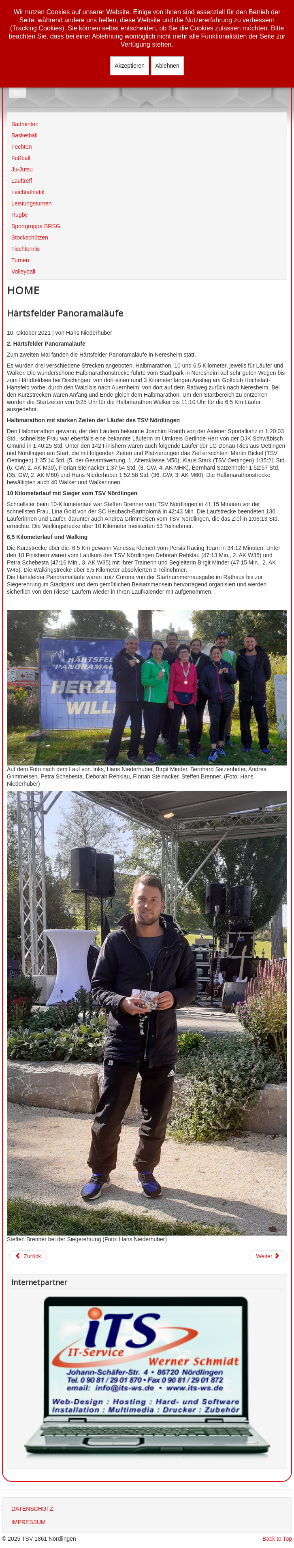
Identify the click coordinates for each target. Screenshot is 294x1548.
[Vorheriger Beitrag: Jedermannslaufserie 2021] (28, 1256)
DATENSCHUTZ (32, 1508)
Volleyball (23, 271)
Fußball (20, 158)
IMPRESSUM (28, 1522)
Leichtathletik (28, 192)
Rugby (19, 215)
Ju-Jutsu (22, 169)
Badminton (24, 124)
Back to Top (277, 1538)
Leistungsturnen (31, 203)
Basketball (24, 135)
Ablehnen (167, 65)
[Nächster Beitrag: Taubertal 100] (268, 1256)
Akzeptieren (130, 65)
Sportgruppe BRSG (35, 226)
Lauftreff (21, 180)
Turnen (20, 260)
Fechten (21, 146)
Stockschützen (29, 237)
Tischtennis (25, 249)
